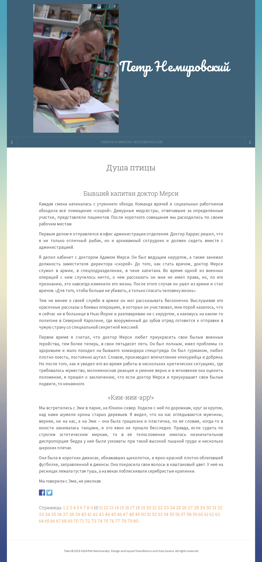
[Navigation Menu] (250, 142)
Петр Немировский (131, 68)
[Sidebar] (12, 142)
